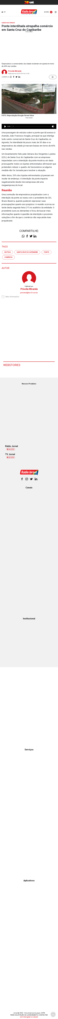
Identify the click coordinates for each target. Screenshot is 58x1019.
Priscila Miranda (14, 71)
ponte (46, 252)
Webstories (11, 365)
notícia (7, 252)
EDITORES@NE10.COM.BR (29, 1017)
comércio (8, 257)
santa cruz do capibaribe (27, 252)
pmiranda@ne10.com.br (29, 293)
